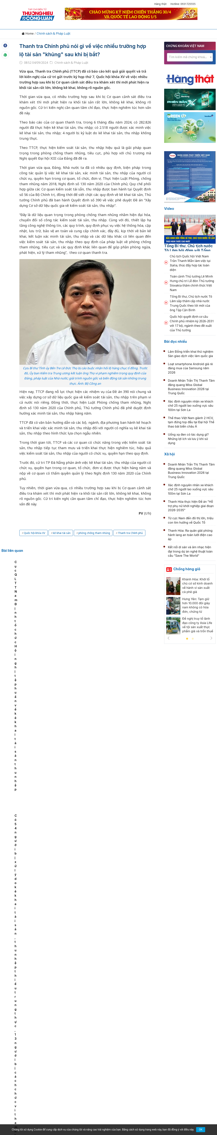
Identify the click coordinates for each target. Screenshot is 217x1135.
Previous (168, 638)
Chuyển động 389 (89, 1057)
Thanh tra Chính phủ (130, 533)
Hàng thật (160, 4)
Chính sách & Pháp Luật (53, 33)
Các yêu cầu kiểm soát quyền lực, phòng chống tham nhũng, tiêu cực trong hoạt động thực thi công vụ (62, 593)
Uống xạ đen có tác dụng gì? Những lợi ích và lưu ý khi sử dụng (188, 439)
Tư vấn (159, 1057)
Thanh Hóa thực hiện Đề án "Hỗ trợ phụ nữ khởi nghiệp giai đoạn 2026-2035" (191, 506)
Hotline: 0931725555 (183, 4)
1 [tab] (187, 639)
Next (211, 638)
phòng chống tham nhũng (94, 533)
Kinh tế (46, 1057)
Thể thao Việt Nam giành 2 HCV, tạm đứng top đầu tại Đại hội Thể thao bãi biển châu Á (191, 422)
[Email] (37, 1088)
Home (28, 33)
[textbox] (190, 57)
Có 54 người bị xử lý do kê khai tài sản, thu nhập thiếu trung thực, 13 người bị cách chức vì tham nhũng (142, 593)
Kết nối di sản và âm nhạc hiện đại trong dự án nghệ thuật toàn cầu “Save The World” (190, 551)
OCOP (146, 1057)
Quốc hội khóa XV (34, 533)
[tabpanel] (23, 590)
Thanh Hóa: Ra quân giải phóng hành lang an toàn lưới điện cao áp (190, 535)
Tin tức (32, 1057)
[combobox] (190, 57)
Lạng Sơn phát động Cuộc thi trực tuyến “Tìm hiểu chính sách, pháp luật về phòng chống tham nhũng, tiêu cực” (23, 593)
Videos (185, 1057)
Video (169, 208)
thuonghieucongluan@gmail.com (93, 1082)
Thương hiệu (64, 1057)
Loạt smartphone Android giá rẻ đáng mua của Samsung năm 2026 (190, 368)
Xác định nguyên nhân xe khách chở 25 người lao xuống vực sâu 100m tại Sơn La (190, 406)
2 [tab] (193, 639)
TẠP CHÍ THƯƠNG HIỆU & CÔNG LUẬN (107, 1118)
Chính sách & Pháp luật (122, 1057)
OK (200, 1129)
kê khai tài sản (62, 533)
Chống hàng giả (186, 569)
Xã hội (169, 454)
